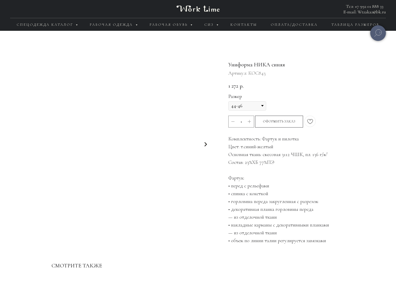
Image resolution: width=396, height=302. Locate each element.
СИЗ (209, 24)
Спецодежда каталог (46, 24)
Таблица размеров (355, 24)
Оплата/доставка (294, 24)
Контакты (243, 24)
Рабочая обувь (169, 24)
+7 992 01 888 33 (369, 6)
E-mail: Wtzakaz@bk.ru (364, 12)
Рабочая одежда (112, 24)
